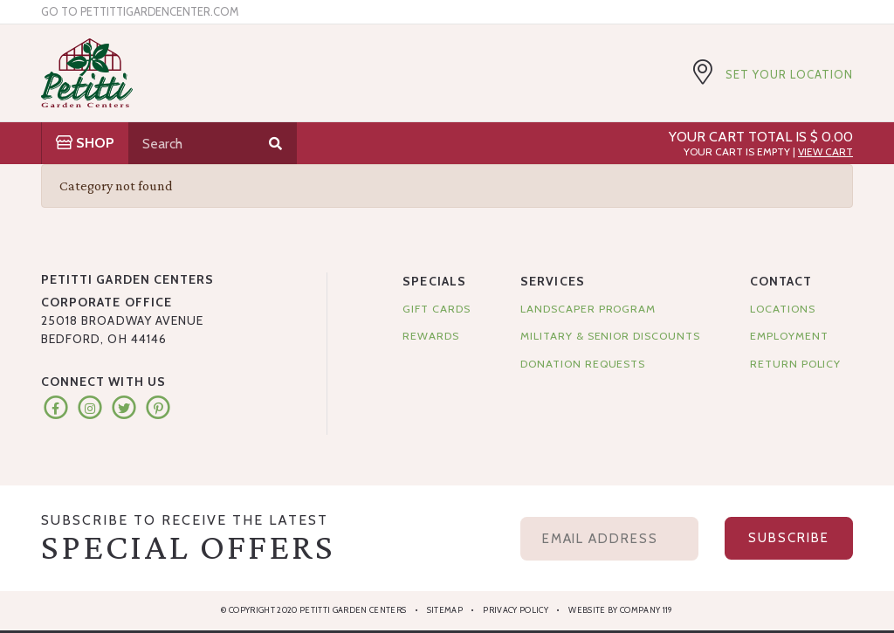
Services (552, 281)
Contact (781, 281)
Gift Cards (436, 308)
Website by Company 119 (620, 610)
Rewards (430, 335)
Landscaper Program (588, 308)
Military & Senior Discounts (609, 335)
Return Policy (795, 363)
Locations (782, 308)
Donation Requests (582, 363)
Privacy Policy (515, 610)
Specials (433, 281)
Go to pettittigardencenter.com (139, 11)
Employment (789, 335)
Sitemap (445, 610)
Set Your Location (789, 74)
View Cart (825, 151)
